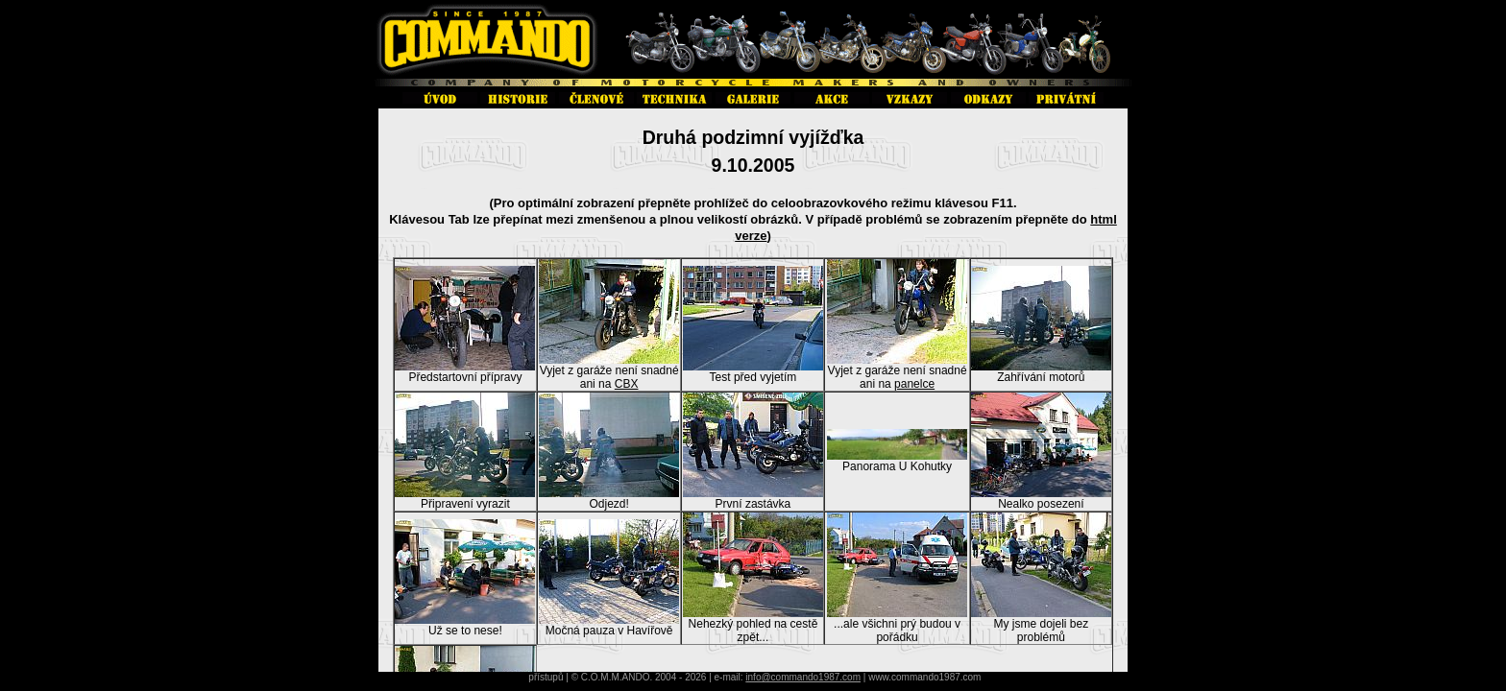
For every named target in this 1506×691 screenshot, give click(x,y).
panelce (914, 384)
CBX (627, 384)
